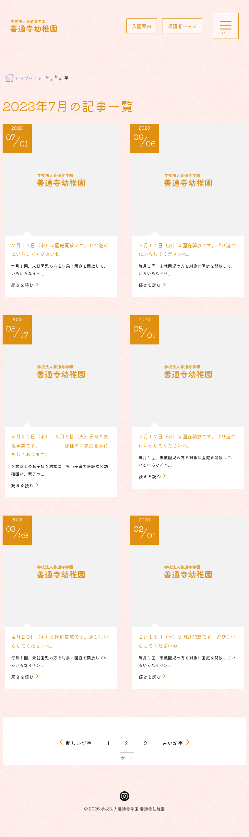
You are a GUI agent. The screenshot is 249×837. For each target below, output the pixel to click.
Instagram (124, 804)
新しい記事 (79, 751)
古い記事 (173, 751)
